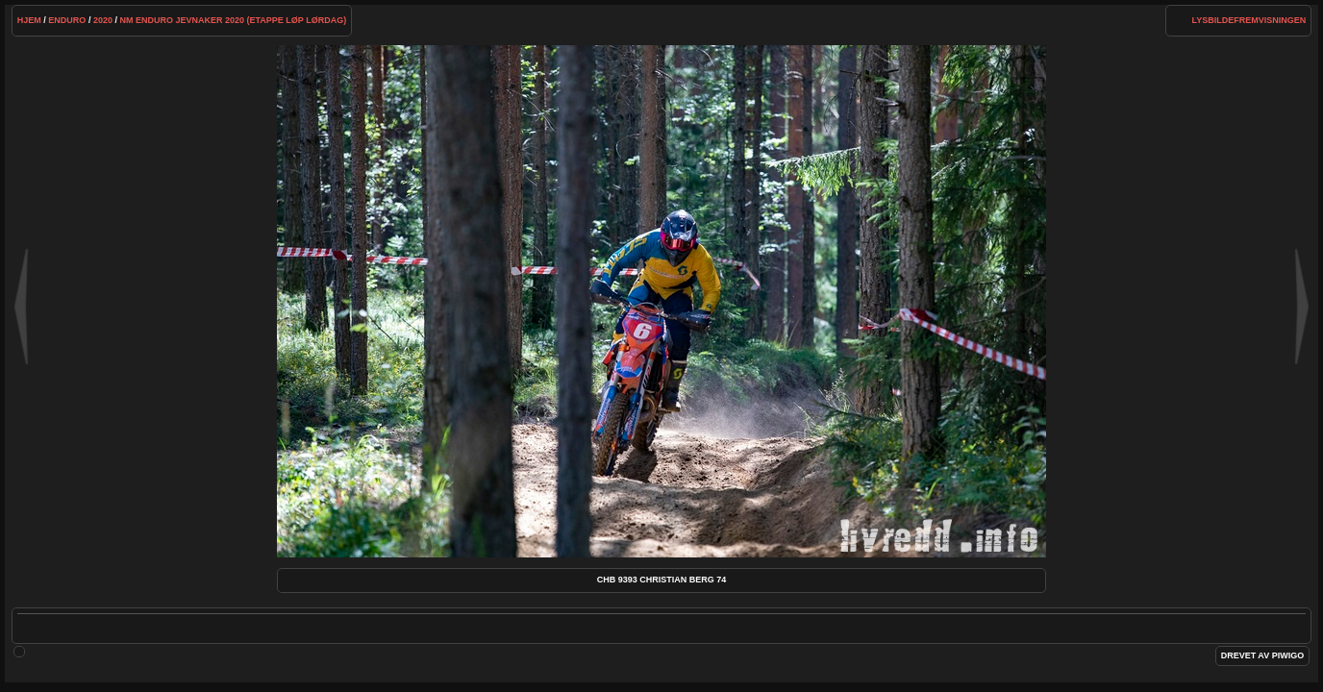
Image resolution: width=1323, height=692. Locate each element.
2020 (102, 20)
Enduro (67, 20)
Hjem (29, 20)
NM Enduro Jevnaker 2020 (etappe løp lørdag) (232, 20)
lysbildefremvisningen (1248, 20)
